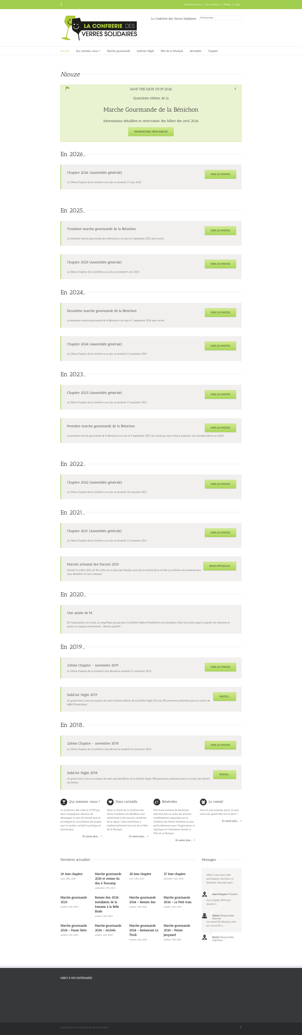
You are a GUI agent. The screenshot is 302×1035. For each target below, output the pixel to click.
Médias (227, 4)
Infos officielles (219, 566)
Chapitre (213, 51)
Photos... (224, 696)
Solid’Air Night (145, 51)
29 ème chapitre (71, 874)
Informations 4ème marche (151, 131)
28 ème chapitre (140, 874)
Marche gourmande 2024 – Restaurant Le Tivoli (143, 930)
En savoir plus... (91, 836)
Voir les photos (220, 174)
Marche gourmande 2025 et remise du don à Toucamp (108, 878)
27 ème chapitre (174, 874)
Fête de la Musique (172, 51)
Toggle (235, 89)
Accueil (64, 51)
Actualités (195, 51)
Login (237, 4)
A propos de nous (192, 4)
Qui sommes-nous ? (88, 51)
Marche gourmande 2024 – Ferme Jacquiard (177, 930)
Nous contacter (212, 4)
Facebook (61, 4)
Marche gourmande (118, 51)
